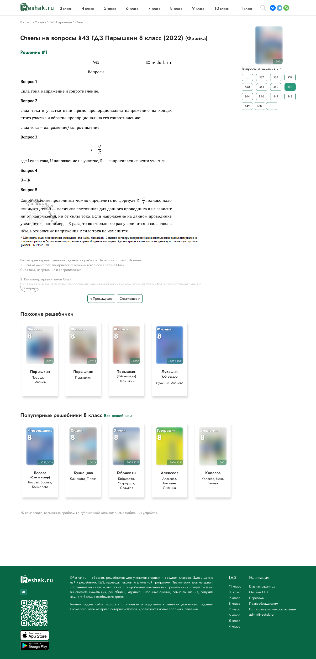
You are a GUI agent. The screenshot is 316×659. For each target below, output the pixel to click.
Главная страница (262, 586)
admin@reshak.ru (261, 614)
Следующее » (130, 298)
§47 (276, 96)
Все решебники (118, 415)
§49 (247, 106)
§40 (247, 87)
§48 (290, 96)
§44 (247, 96)
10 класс (235, 592)
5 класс (234, 620)
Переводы (256, 597)
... (247, 77)
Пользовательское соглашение (272, 609)
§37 (261, 77)
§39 (290, 77)
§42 (276, 87)
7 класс (234, 609)
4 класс (234, 626)
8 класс (234, 603)
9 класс (234, 597)
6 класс (234, 615)
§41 (261, 87)
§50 (259, 106)
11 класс (235, 586)
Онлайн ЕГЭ (258, 592)
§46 (261, 96)
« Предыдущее (101, 298)
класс (66, 8)
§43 (290, 87)
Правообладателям (263, 603)
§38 (276, 77)
